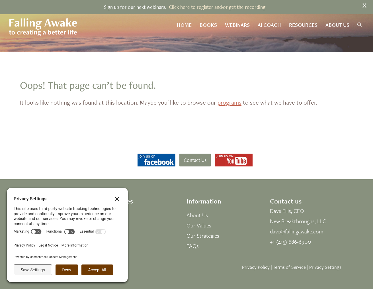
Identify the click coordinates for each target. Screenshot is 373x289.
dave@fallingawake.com (296, 231)
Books (208, 25)
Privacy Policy (256, 267)
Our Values (198, 225)
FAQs (192, 246)
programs (229, 102)
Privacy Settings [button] (325, 267)
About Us (337, 25)
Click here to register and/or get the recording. (218, 7)
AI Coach (269, 25)
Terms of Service (289, 267)
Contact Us (195, 160)
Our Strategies (202, 235)
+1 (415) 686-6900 (290, 241)
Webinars (237, 25)
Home (184, 25)
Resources (303, 25)
